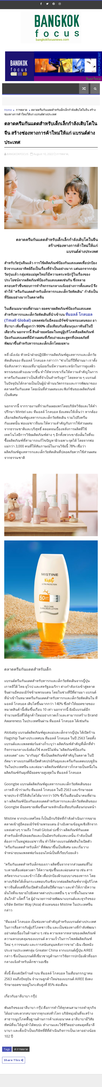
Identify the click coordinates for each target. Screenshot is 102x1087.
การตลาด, (63, 154)
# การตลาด (21, 1049)
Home (8, 110)
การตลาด (21, 110)
